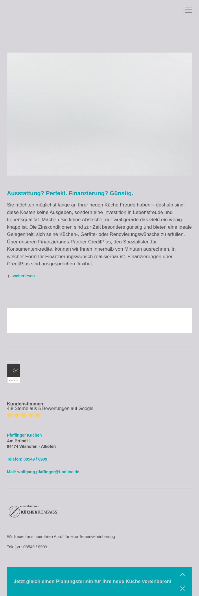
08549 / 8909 (35, 459)
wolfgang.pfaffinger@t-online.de (48, 472)
